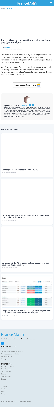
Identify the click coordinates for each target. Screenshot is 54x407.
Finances (4, 386)
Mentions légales (6, 356)
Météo (3, 391)
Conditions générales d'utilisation (12, 351)
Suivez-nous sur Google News (27, 85)
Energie (3, 379)
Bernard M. (7, 47)
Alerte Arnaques (6, 369)
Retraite (3, 389)
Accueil (3, 8)
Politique (9, 8)
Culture (3, 374)
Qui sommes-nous (7, 349)
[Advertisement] (27, 23)
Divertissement (6, 376)
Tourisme (4, 394)
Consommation (6, 371)
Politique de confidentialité (10, 354)
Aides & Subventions (7, 366)
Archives (4, 359)
